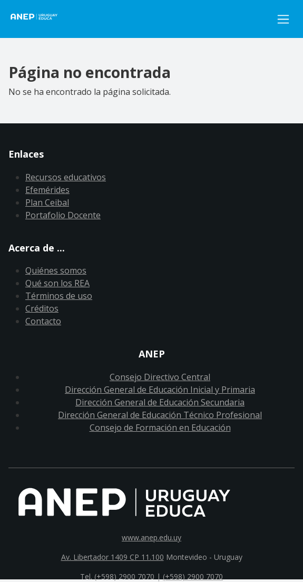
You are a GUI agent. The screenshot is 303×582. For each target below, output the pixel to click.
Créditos (41, 308)
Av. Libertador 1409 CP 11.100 (112, 557)
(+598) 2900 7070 (193, 576)
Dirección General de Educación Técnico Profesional (160, 415)
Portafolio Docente (63, 215)
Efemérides (47, 190)
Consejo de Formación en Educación (160, 427)
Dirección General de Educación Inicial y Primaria (160, 389)
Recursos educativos (65, 177)
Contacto (43, 321)
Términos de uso (58, 296)
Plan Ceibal (47, 202)
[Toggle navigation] (283, 19)
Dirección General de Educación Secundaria (160, 402)
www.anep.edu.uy (151, 537)
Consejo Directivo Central (160, 377)
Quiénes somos (55, 270)
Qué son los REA (57, 283)
